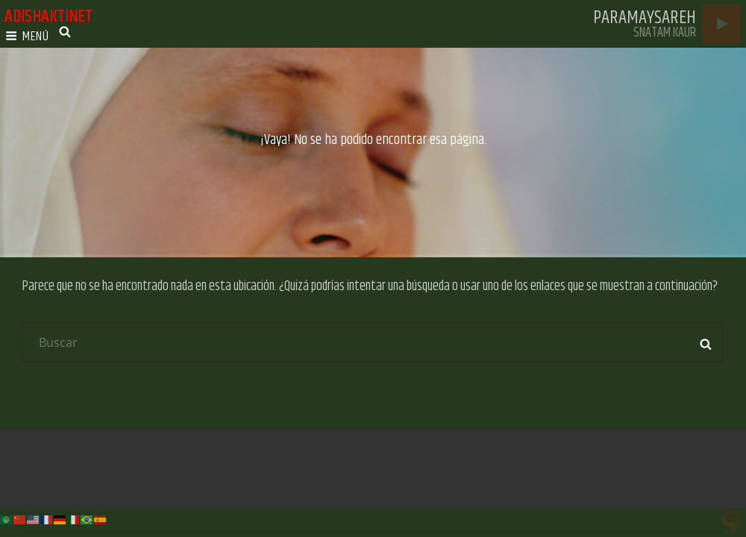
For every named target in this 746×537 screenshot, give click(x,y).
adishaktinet (48, 16)
